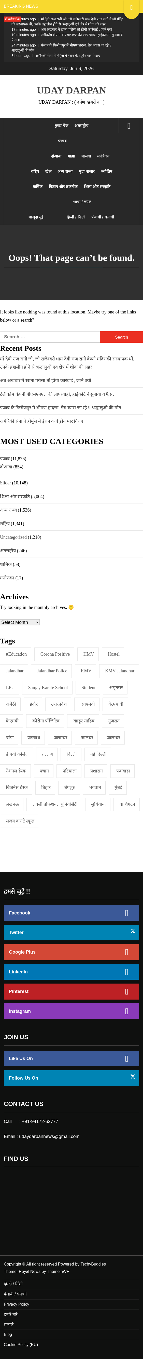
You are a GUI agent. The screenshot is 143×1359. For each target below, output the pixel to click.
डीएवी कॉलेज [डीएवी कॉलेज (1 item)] (17, 754)
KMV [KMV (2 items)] (86, 670)
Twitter (16, 932)
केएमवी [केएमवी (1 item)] (12, 720)
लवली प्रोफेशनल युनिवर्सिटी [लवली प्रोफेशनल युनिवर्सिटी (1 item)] (55, 804)
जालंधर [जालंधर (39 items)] (87, 737)
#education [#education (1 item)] (16, 654)
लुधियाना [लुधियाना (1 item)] (98, 804)
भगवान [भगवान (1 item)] (95, 787)
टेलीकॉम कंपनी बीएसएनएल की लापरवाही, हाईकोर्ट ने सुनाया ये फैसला (67, 37)
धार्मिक (37, 186)
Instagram (20, 1011)
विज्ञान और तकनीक (63, 186)
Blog (8, 1334)
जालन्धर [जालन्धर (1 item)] (113, 737)
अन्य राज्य (65, 171)
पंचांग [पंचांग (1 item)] (44, 770)
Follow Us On (23, 1078)
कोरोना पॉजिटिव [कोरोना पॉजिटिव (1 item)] (46, 720)
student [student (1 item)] (88, 687)
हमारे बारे (11, 1314)
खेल (48, 171)
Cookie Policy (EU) (21, 1344)
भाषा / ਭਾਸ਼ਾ (82, 202)
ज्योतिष (106, 171)
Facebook (19, 912)
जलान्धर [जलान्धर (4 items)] (60, 737)
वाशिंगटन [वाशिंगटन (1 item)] (127, 804)
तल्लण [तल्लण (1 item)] (47, 754)
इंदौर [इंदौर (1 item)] (34, 704)
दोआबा (56, 156)
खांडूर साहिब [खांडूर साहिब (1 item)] (84, 720)
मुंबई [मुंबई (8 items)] (118, 787)
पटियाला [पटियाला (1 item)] (70, 770)
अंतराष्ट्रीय (82, 125)
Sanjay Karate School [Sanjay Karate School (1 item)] (48, 687)
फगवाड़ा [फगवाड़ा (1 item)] (123, 770)
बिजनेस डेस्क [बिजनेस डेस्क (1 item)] (17, 787)
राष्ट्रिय (35, 171)
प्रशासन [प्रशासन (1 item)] (96, 770)
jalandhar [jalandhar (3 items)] (14, 670)
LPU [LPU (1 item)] (10, 687)
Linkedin (18, 971)
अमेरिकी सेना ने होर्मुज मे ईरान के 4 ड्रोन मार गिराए (55, 56)
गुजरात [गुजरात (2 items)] (114, 720)
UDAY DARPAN (71, 90)
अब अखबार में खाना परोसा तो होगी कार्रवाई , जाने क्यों (61, 29)
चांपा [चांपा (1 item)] (10, 737)
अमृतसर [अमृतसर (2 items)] (116, 687)
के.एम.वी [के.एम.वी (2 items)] (115, 704)
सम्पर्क (8, 1324)
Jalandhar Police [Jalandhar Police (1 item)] (52, 670)
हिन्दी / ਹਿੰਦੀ (76, 217)
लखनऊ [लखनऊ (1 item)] (12, 804)
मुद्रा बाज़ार (86, 171)
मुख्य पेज (61, 125)
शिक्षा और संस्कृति (97, 186)
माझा (71, 156)
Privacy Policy (16, 1304)
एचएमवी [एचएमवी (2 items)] (87, 704)
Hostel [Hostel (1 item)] (114, 654)
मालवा (86, 156)
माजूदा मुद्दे (35, 217)
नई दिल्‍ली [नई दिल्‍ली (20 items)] (98, 754)
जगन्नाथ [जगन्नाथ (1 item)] (33, 737)
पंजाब (62, 141)
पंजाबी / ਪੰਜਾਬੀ (103, 217)
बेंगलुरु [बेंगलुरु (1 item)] (69, 787)
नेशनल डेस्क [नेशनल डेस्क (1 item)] (16, 770)
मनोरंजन (103, 156)
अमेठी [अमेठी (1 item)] (11, 704)
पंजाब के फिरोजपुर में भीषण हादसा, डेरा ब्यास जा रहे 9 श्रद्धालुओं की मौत (61, 47)
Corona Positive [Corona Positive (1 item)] (55, 654)
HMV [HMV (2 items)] (88, 654)
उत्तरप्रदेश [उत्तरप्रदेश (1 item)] (59, 704)
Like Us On (21, 1058)
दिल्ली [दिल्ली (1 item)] (72, 754)
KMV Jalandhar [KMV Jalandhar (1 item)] (119, 670)
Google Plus (22, 952)
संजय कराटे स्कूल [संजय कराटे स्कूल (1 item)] (20, 821)
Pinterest (18, 991)
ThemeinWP (58, 1271)
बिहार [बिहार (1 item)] (46, 787)
